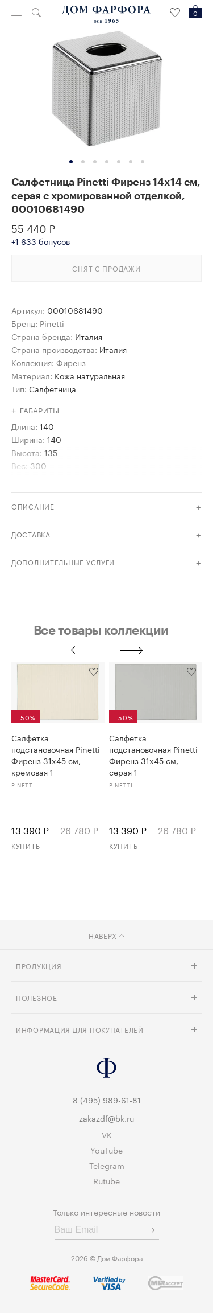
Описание (33, 505)
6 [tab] (130, 161)
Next (132, 650)
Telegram (106, 1165)
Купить (25, 845)
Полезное (36, 997)
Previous (82, 650)
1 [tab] (71, 161)
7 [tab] (142, 161)
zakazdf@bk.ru (106, 1117)
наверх (106, 935)
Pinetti (52, 323)
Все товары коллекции (101, 629)
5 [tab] (118, 161)
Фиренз (71, 362)
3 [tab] (95, 161)
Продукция (38, 965)
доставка (31, 533)
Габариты (40, 411)
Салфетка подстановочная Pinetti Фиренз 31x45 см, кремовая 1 (55, 754)
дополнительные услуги (63, 561)
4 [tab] (106, 161)
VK (107, 1134)
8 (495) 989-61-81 (107, 1099)
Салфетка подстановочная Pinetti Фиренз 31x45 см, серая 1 (153, 754)
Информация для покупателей (80, 1029)
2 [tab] (83, 161)
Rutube (106, 1180)
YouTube (106, 1149)
